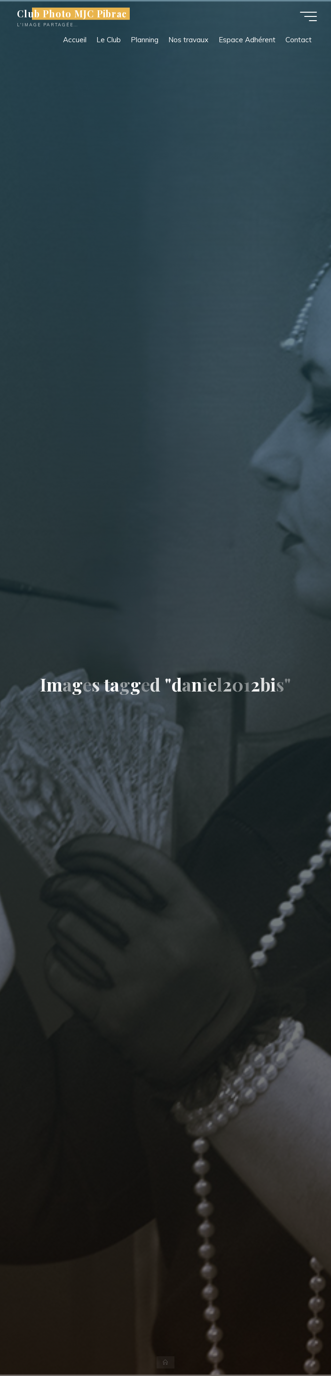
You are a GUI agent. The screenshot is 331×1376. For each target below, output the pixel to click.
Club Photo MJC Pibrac (72, 14)
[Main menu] (308, 16)
